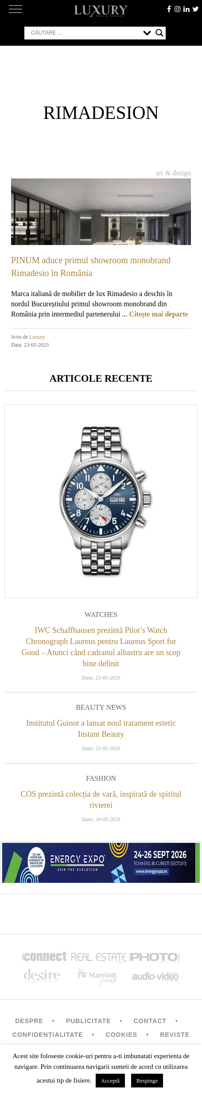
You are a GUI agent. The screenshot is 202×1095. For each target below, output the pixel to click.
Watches (101, 614)
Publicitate (88, 1020)
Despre (29, 1020)
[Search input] (85, 33)
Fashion (101, 778)
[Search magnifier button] (159, 33)
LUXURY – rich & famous (101, 11)
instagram (177, 9)
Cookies (122, 1034)
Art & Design (173, 173)
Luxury (37, 337)
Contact (149, 1020)
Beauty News (101, 707)
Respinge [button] (147, 1080)
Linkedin (186, 9)
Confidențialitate (47, 1034)
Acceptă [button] (110, 1080)
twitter (195, 9)
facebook (168, 9)
